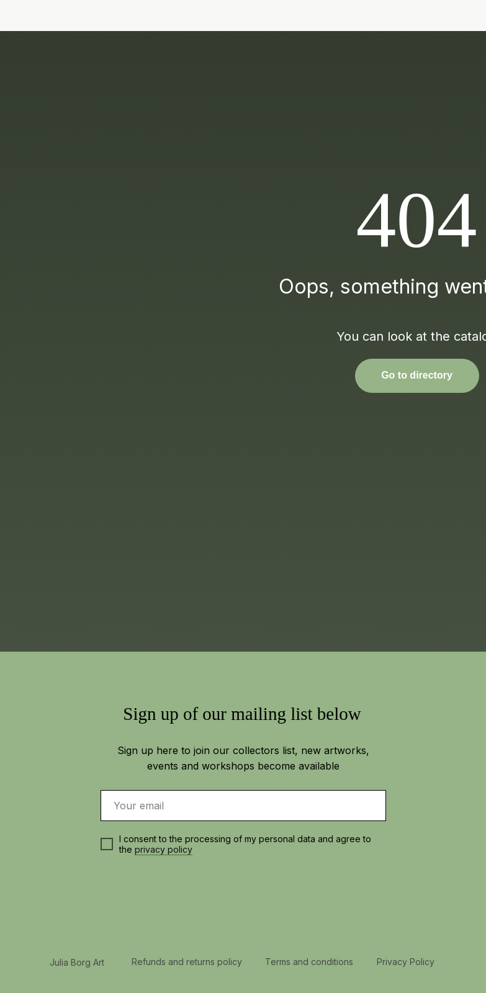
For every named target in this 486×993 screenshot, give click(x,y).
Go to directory (416, 375)
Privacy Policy (405, 961)
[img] (428, 16)
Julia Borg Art (77, 962)
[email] (243, 805)
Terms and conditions (309, 961)
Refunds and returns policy (187, 961)
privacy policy (163, 849)
